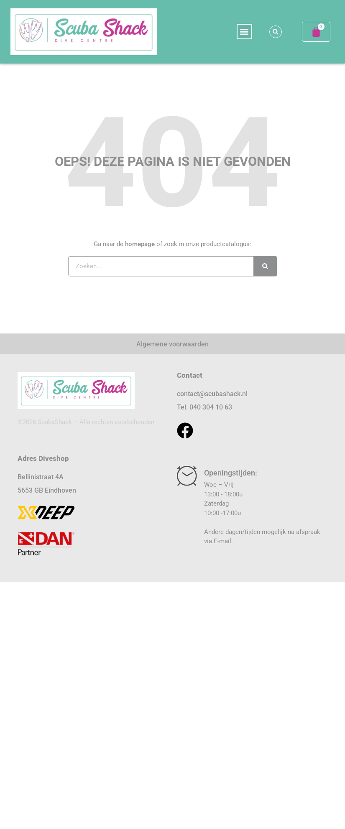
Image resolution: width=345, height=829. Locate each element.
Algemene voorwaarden (172, 344)
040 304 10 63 (210, 407)
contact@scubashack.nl (212, 394)
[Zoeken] (265, 266)
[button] (244, 31)
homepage (140, 244)
